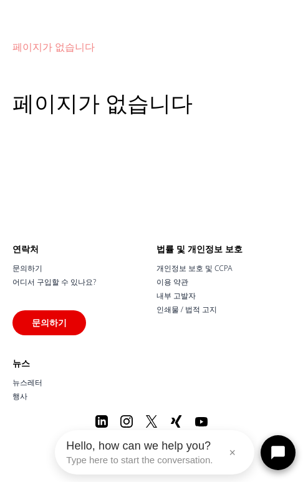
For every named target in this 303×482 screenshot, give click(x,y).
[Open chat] (278, 452)
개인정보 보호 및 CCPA (194, 268)
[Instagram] (126, 421)
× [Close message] (232, 452)
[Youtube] (201, 421)
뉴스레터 (27, 382)
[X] (151, 421)
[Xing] (176, 421)
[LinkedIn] (101, 421)
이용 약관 (172, 282)
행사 (19, 396)
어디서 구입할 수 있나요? (54, 282)
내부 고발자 (176, 295)
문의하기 (27, 268)
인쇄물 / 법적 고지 (187, 309)
